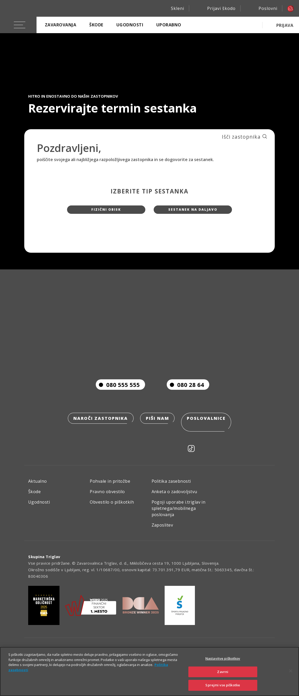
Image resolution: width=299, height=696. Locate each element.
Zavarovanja (60, 25)
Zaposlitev (162, 529)
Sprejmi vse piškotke (222, 685)
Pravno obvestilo (107, 496)
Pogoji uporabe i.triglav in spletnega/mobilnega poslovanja (179, 512)
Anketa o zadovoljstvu (174, 496)
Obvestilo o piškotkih (112, 506)
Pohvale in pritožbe (110, 485)
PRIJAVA (284, 25)
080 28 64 (185, 395)
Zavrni (222, 671)
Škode (96, 25)
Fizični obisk (106, 212)
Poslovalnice (208, 430)
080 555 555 (118, 395)
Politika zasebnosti (171, 485)
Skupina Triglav (44, 560)
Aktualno (37, 485)
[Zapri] (290, 671)
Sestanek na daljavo (193, 212)
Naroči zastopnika (99, 430)
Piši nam (157, 430)
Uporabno (168, 25)
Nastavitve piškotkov (222, 658)
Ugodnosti (129, 25)
